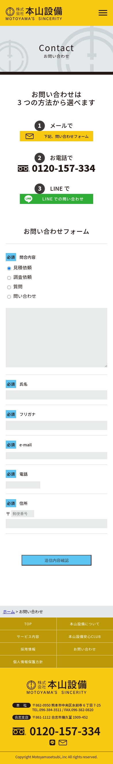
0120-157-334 (63, 168)
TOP (28, 623)
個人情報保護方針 (28, 661)
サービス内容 (28, 636)
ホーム (9, 611)
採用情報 (28, 649)
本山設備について (85, 623)
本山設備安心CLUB (85, 636)
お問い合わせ (85, 649)
